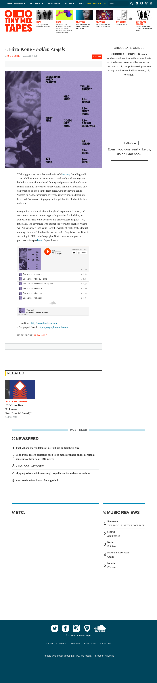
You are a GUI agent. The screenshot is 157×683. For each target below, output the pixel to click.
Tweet (21, 63)
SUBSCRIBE (90, 643)
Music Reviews (15, 3)
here (39, 240)
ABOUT (49, 643)
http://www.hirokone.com (44, 323)
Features (53, 3)
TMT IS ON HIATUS (96, 3)
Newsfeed (35, 3)
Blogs (68, 3)
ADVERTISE (105, 643)
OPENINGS (75, 643)
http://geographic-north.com (53, 327)
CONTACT (61, 643)
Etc (81, 3)
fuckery (66, 174)
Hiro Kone (40, 335)
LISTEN (97, 56)
